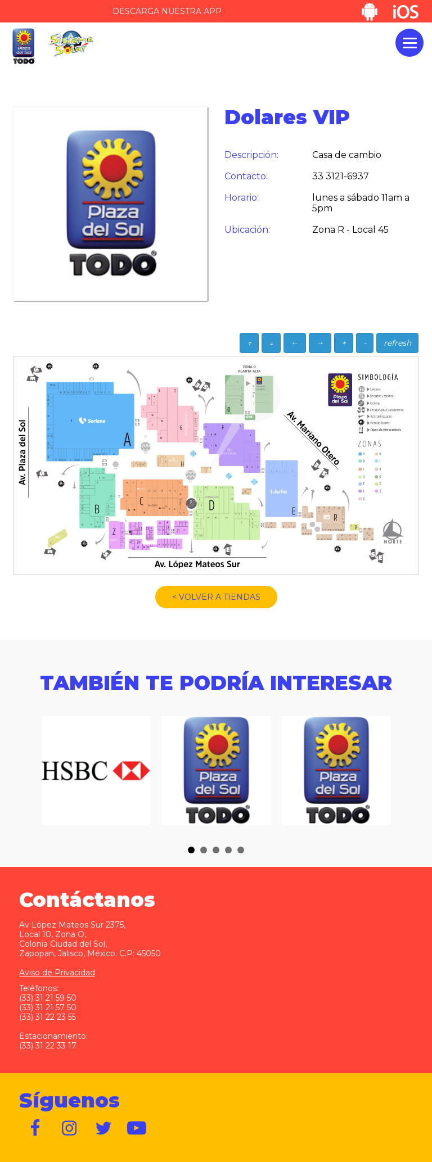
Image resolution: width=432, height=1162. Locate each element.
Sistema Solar (71, 43)
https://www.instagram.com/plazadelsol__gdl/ (69, 1128)
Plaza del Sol (23, 46)
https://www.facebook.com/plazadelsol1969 (36, 1128)
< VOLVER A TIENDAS (216, 597)
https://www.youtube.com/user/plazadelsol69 (137, 1128)
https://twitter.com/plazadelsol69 (103, 1128)
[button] (191, 850)
